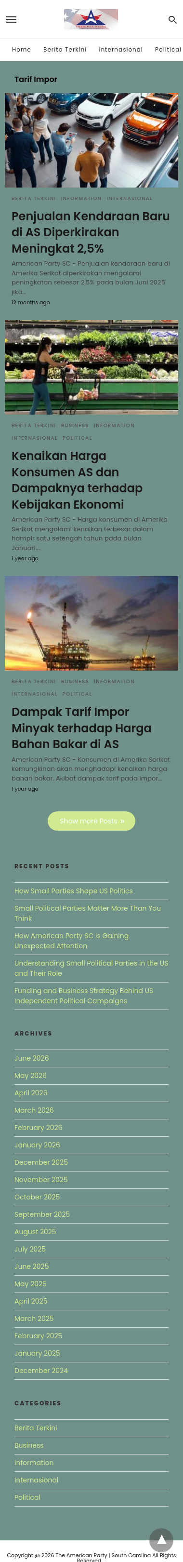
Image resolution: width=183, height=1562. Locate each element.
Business (75, 425)
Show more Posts (88, 821)
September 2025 (42, 1214)
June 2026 (31, 1058)
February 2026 (38, 1127)
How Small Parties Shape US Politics (73, 891)
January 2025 (37, 1353)
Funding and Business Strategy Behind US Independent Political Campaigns (83, 996)
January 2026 (37, 1145)
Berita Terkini (65, 49)
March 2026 (34, 1110)
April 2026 (31, 1093)
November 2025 (41, 1180)
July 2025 (30, 1249)
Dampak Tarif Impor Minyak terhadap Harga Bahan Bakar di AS (82, 728)
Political (168, 49)
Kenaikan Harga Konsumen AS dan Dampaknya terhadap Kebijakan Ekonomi (77, 480)
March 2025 (34, 1318)
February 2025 (38, 1336)
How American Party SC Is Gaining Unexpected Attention (71, 941)
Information (81, 198)
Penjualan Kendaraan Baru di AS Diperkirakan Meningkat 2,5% (91, 232)
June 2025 (31, 1266)
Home (21, 49)
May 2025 (30, 1284)
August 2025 (35, 1232)
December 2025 (41, 1162)
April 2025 (30, 1301)
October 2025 (37, 1197)
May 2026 (30, 1075)
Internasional (121, 49)
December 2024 (41, 1370)
